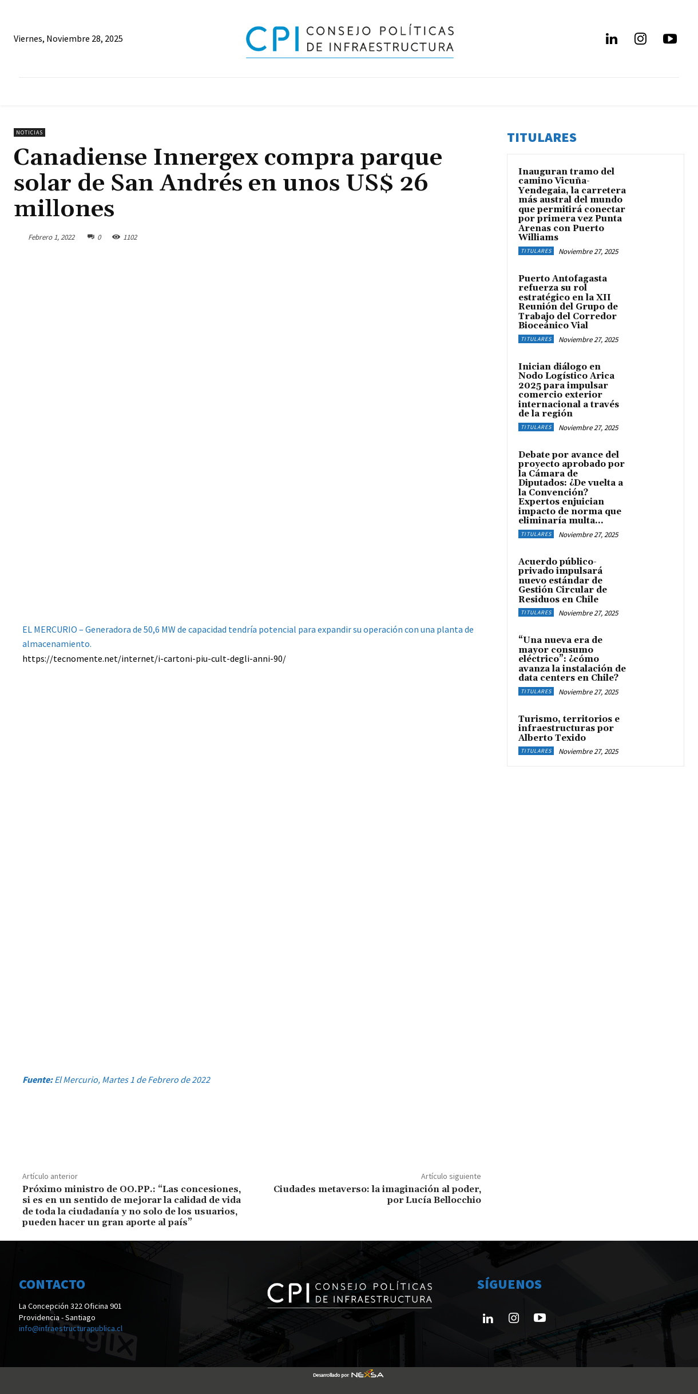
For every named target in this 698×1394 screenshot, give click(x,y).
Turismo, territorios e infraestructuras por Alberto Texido (569, 729)
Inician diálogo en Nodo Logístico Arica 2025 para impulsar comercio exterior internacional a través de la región (568, 391)
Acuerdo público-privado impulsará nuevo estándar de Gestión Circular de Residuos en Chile (562, 581)
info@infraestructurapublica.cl (70, 1328)
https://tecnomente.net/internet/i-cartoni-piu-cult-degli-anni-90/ (154, 658)
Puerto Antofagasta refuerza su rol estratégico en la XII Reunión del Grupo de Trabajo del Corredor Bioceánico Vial (568, 302)
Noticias (29, 132)
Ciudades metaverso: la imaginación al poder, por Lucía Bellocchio (377, 1194)
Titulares (536, 251)
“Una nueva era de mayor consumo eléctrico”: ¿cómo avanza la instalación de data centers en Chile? (572, 659)
